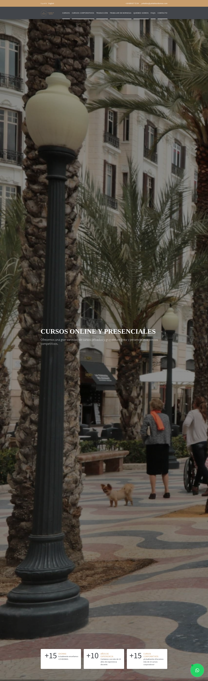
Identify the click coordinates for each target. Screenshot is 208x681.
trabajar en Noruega (120, 13)
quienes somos (141, 13)
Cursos (66, 13)
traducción (102, 13)
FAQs (153, 13)
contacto (162, 13)
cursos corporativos (83, 13)
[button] (5, 340)
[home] (47, 12)
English (51, 3)
